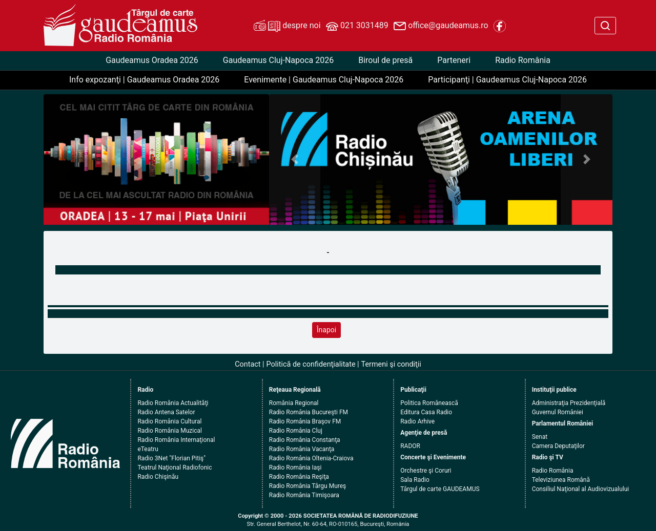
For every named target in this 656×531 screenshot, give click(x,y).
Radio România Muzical (169, 430)
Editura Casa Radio (426, 412)
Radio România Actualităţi (172, 403)
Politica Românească (429, 403)
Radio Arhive (417, 421)
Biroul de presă (385, 60)
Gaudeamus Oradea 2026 (152, 60)
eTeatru (147, 449)
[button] (295, 159)
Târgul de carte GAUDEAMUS (439, 489)
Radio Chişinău (157, 476)
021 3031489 (357, 26)
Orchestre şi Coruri (425, 470)
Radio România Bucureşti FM (308, 412)
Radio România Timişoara (304, 495)
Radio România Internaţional (176, 439)
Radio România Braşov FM (305, 421)
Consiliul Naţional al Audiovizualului (580, 489)
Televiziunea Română (561, 479)
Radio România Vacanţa (302, 449)
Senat (540, 436)
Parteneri (453, 60)
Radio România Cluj (295, 430)
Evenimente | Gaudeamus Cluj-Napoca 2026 (323, 79)
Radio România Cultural (169, 421)
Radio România (522, 60)
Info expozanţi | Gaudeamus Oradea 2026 (144, 79)
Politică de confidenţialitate (311, 364)
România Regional (294, 403)
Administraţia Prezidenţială (569, 403)
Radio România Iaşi (295, 467)
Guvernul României (557, 412)
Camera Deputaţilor (558, 446)
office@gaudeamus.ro (441, 26)
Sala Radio (414, 479)
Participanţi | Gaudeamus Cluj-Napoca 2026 (507, 79)
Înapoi (326, 330)
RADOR (410, 446)
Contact (247, 364)
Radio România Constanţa (304, 439)
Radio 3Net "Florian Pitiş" (171, 458)
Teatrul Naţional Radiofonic (174, 467)
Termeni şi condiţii (391, 364)
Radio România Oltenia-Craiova (311, 458)
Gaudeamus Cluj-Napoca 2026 (278, 60)
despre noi (287, 26)
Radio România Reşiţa (299, 476)
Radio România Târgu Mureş (307, 486)
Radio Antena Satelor (166, 412)
